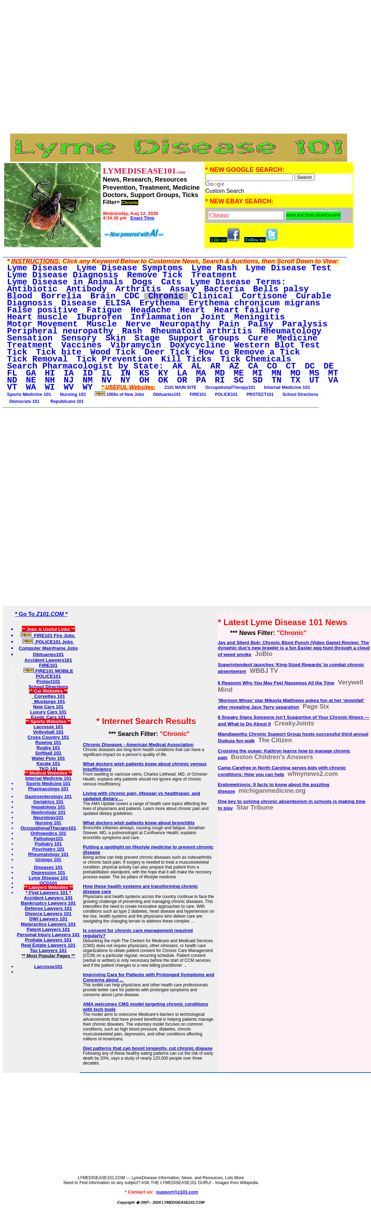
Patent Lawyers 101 (48, 929)
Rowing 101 (48, 742)
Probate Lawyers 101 (48, 940)
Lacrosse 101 (48, 726)
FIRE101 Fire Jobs (48, 635)
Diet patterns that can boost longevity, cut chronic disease (147, 1048)
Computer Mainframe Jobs (48, 648)
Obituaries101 (167, 394)
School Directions (300, 394)
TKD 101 (48, 768)
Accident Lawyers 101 (48, 897)
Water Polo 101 (48, 758)
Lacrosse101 (48, 966)
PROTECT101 (259, 394)
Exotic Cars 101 (48, 717)
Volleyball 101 (48, 732)
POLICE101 (226, 394)
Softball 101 (48, 753)
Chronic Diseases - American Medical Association (138, 744)
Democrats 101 (23, 401)
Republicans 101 (66, 401)
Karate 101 (48, 763)
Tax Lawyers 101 (48, 950)
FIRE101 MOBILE (48, 671)
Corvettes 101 (48, 696)
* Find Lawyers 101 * (48, 892)
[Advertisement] (178, 18)
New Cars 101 (48, 706)
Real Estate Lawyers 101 (48, 945)
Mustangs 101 (48, 701)
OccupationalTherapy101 (230, 387)
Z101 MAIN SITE (180, 387)
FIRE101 (198, 394)
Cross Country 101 (48, 737)
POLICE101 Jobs (48, 641)
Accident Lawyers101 (48, 660)
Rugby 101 (48, 747)
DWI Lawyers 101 (48, 918)
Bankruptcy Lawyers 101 (48, 903)
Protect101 (48, 681)
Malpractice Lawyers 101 (48, 924)
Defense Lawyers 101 (48, 908)
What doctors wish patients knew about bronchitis (138, 822)
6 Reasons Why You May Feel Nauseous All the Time (276, 682)
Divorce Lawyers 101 (48, 913)
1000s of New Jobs (119, 394)
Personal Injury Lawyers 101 (48, 934)
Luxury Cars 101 (48, 712)
